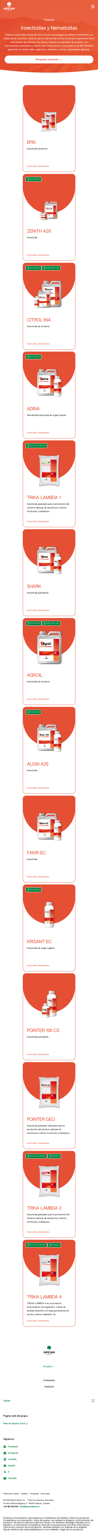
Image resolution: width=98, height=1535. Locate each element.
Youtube (10, 1478)
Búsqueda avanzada (49, 59)
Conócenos (49, 1380)
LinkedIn (9, 1459)
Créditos (24, 1494)
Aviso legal (45, 1494)
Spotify (9, 1465)
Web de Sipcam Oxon (15, 1424)
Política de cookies (11, 1494)
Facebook (10, 1446)
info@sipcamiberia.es (30, 1507)
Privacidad (34, 1494)
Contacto (49, 1387)
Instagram (10, 1453)
